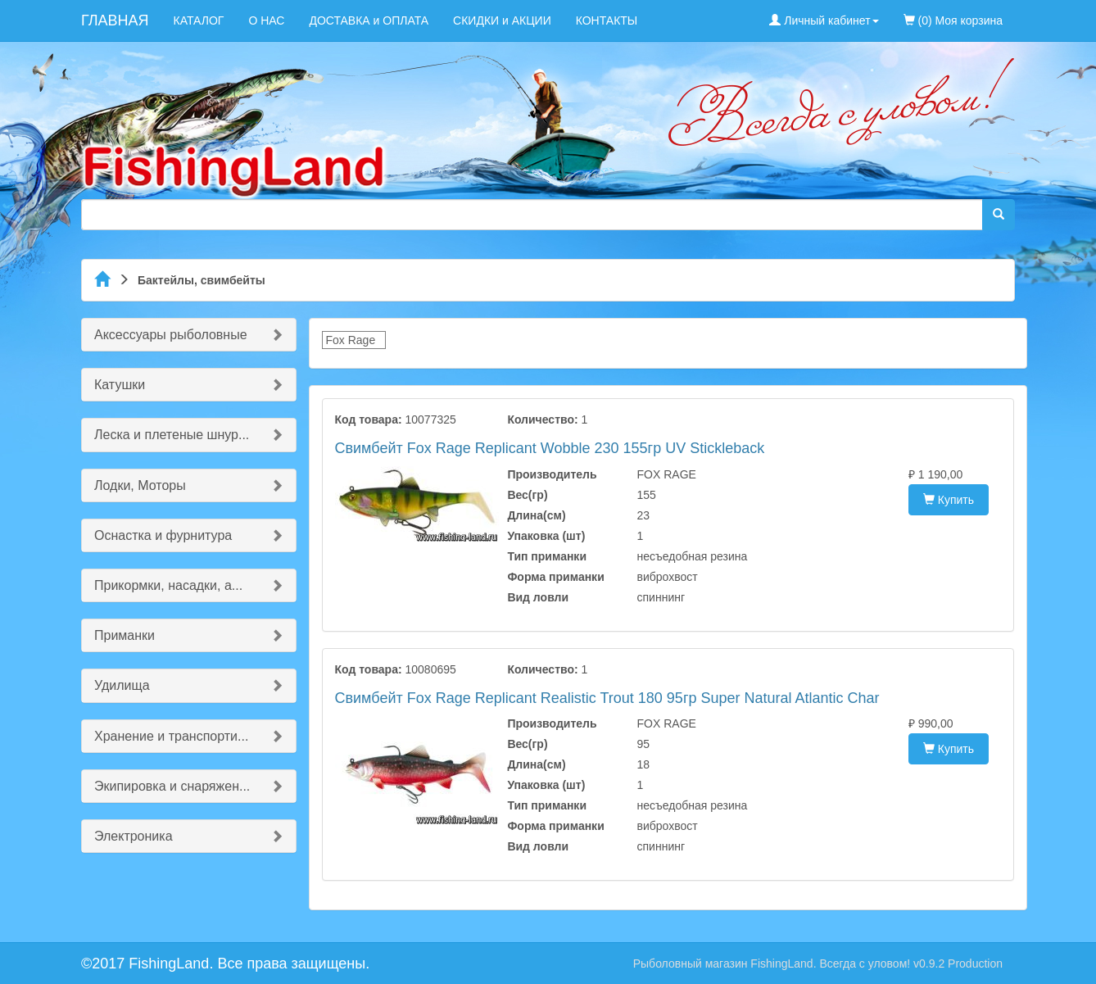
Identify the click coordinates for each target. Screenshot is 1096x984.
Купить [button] (948, 499)
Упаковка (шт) (546, 535)
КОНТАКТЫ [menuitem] (607, 20)
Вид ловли (537, 597)
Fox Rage (351, 340)
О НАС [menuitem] (266, 20)
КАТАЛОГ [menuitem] (199, 20)
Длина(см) (536, 515)
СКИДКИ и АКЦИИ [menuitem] (502, 20)
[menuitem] (1027, 12)
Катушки (119, 385)
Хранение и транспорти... (171, 736)
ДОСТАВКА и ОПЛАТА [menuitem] (368, 20)
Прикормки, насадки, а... (168, 585)
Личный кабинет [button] (823, 20)
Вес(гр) (527, 494)
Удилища (122, 685)
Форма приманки (555, 576)
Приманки (124, 635)
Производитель (551, 474)
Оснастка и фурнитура (163, 535)
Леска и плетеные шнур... (171, 435)
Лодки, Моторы (140, 485)
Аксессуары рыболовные (170, 335)
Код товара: (368, 419)
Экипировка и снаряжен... (172, 786)
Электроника (133, 836)
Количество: (542, 419)
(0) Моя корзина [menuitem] (953, 20)
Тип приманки (546, 556)
